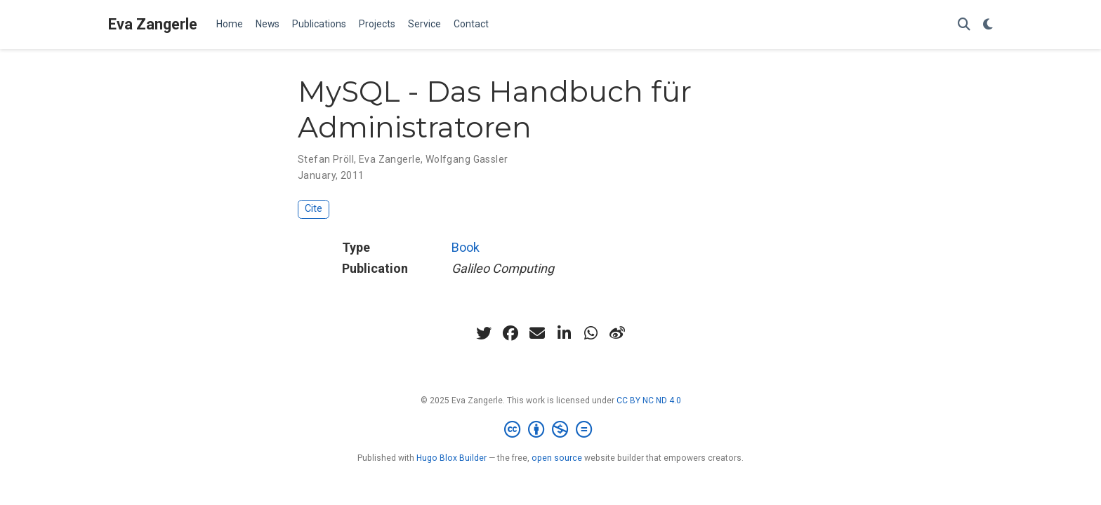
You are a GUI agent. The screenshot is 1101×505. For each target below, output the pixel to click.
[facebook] (510, 333)
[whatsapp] (590, 333)
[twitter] (483, 333)
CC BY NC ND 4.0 (649, 400)
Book (465, 247)
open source (557, 458)
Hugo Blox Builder (451, 458)
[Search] (964, 25)
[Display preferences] (988, 25)
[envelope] (537, 333)
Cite (313, 209)
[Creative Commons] (551, 430)
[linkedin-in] (563, 333)
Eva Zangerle (152, 24)
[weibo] (617, 333)
